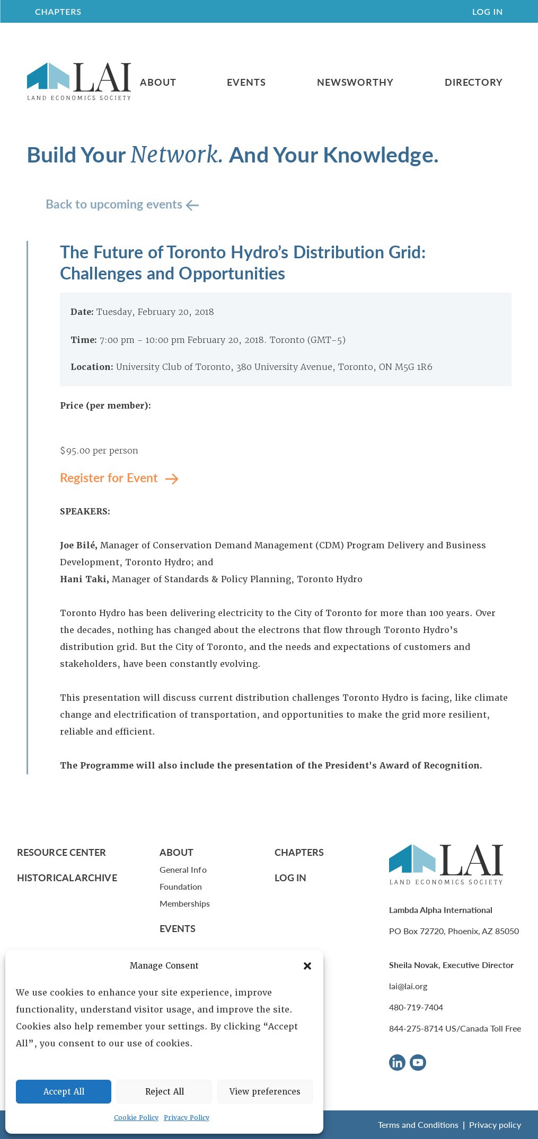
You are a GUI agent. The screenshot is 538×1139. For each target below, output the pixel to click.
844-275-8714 (416, 1028)
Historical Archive (67, 877)
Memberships (185, 903)
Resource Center (61, 851)
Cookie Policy (136, 1118)
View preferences (265, 1092)
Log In (487, 11)
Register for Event (110, 477)
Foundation (181, 886)
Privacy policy (495, 1124)
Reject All (164, 1092)
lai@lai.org (408, 986)
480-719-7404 (416, 1007)
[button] (307, 966)
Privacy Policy (186, 1118)
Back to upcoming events (116, 203)
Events (246, 82)
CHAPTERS (58, 11)
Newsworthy (355, 82)
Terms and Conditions (418, 1124)
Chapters (299, 851)
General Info (183, 869)
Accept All (63, 1092)
